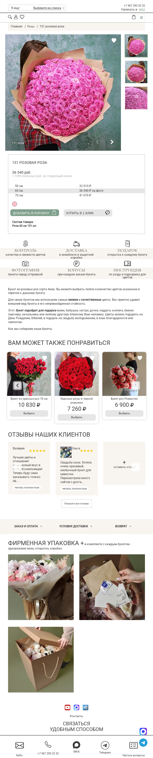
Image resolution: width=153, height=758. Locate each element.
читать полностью (28, 487)
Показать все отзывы (76, 503)
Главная (16, 26)
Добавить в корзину (34, 212)
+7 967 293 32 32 (133, 5)
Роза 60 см (25, 226)
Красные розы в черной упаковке (76, 400)
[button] (97, 142)
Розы (31, 26)
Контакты (76, 716)
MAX (142, 9)
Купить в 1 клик (88, 212)
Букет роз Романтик (124, 398)
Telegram (105, 752)
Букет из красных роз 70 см (29, 398)
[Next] (132, 385)
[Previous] (21, 385)
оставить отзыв (124, 464)
